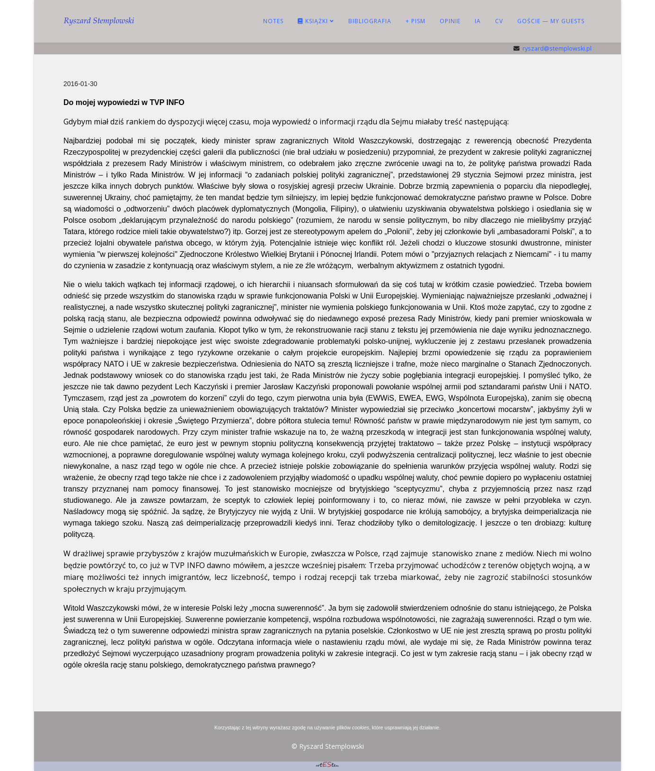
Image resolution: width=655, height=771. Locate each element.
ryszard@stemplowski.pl (557, 48)
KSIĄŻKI (313, 21)
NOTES (273, 21)
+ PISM (415, 21)
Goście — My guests (550, 21)
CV (499, 21)
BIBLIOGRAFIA (369, 21)
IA (478, 21)
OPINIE (450, 21)
